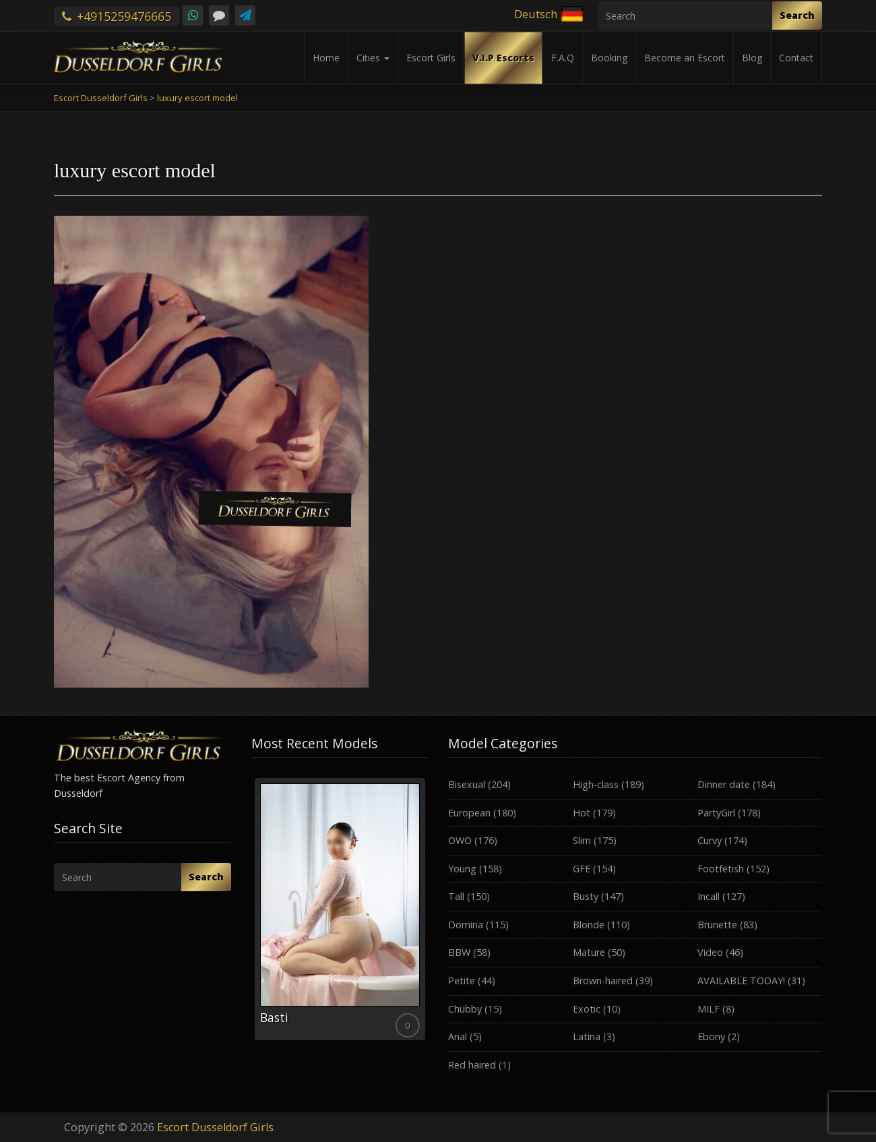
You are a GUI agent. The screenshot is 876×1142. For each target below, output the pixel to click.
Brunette (717, 924)
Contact (796, 57)
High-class (596, 784)
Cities (372, 57)
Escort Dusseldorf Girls (215, 1127)
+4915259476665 (116, 16)
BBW (459, 952)
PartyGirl (716, 812)
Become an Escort (684, 57)
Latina (586, 1036)
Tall (456, 896)
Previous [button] (251, 914)
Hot (581, 812)
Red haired (472, 1064)
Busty (585, 896)
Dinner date (723, 784)
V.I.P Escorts (503, 57)
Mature (589, 952)
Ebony (711, 1036)
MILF (708, 1008)
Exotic (586, 1008)
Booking (609, 57)
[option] (340, 909)
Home (326, 57)
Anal (457, 1036)
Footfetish (720, 868)
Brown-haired (603, 980)
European (469, 812)
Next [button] (428, 914)
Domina (465, 924)
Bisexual (466, 784)
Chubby (465, 1008)
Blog (752, 57)
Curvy (709, 840)
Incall (708, 896)
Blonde (588, 924)
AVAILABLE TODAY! (741, 980)
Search (797, 15)
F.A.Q (562, 57)
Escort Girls (431, 57)
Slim (582, 840)
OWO (460, 840)
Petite (461, 980)
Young (462, 868)
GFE (581, 868)
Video (710, 952)
